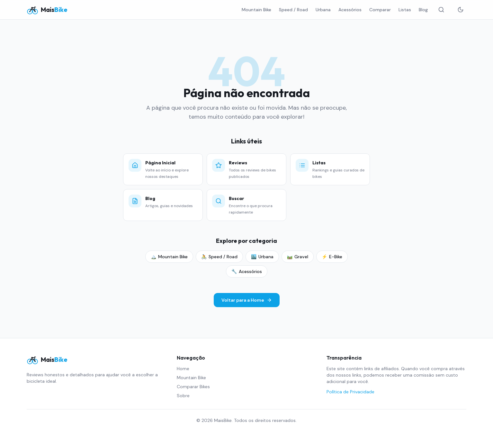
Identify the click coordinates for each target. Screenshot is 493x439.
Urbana (323, 10)
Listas (405, 10)
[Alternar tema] (460, 9)
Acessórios (350, 10)
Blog (423, 10)
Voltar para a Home (246, 300)
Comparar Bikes (193, 386)
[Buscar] (441, 9)
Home (183, 368)
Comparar (380, 10)
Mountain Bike (256, 10)
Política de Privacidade (350, 392)
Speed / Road (293, 10)
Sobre (183, 395)
